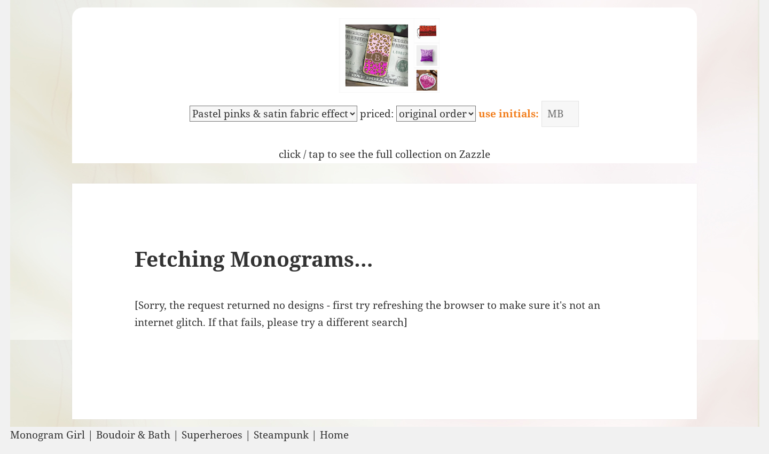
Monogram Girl (47, 435)
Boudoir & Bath (133, 435)
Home (334, 435)
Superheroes (212, 435)
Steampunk (281, 435)
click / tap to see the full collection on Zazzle (384, 154)
